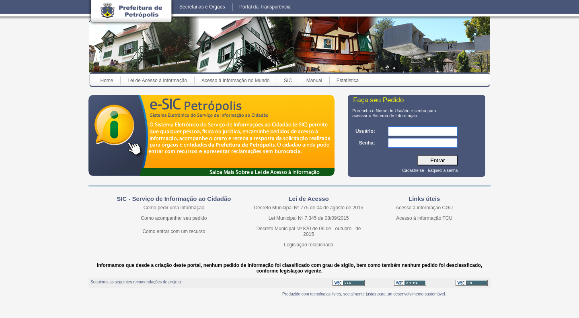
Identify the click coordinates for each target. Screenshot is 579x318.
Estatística (348, 80)
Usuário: (365, 131)
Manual (314, 80)
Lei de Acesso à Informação (157, 80)
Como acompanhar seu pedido (174, 218)
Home (107, 80)
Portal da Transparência (264, 7)
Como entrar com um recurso (173, 231)
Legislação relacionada (308, 245)
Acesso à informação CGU (424, 208)
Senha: (367, 143)
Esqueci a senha (443, 170)
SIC (288, 80)
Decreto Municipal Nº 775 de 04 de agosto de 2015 (308, 208)
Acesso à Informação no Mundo (235, 80)
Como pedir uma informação (174, 208)
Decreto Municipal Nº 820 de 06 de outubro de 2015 (309, 231)
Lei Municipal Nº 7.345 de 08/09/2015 (309, 218)
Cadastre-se (413, 170)
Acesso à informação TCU (424, 218)
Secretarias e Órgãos (202, 7)
